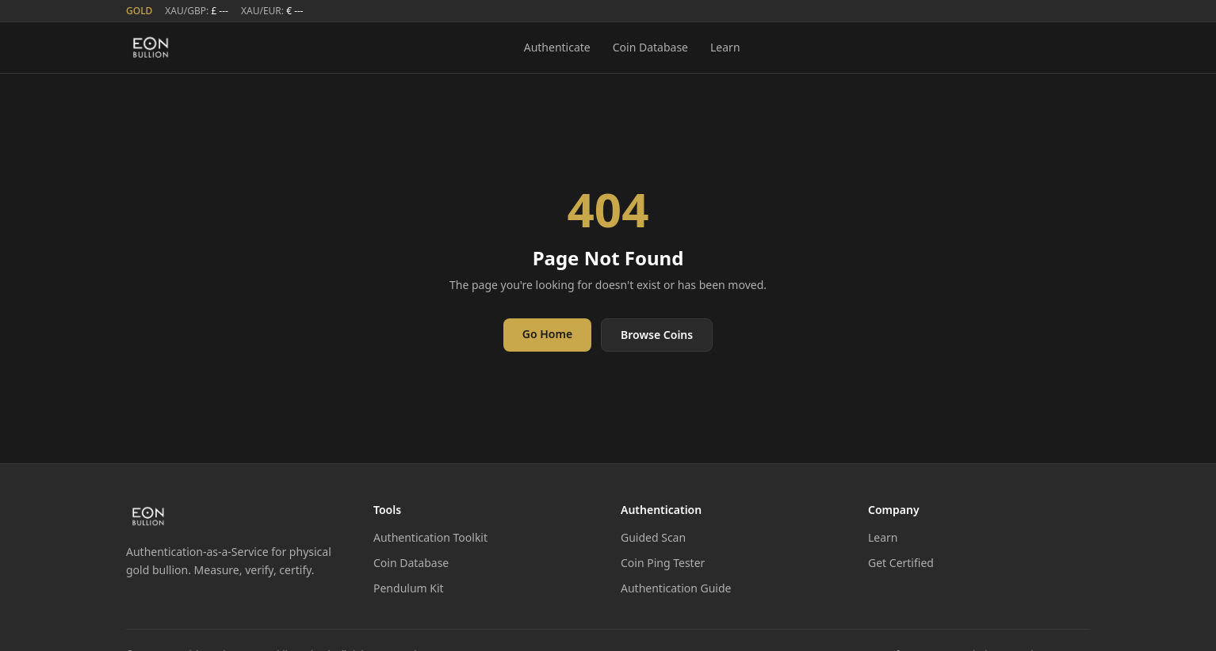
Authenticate (557, 47)
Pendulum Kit (408, 588)
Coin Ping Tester (663, 562)
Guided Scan (653, 537)
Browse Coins (657, 334)
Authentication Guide (676, 588)
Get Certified (901, 562)
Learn (725, 47)
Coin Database (650, 47)
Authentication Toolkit (430, 537)
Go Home (547, 333)
